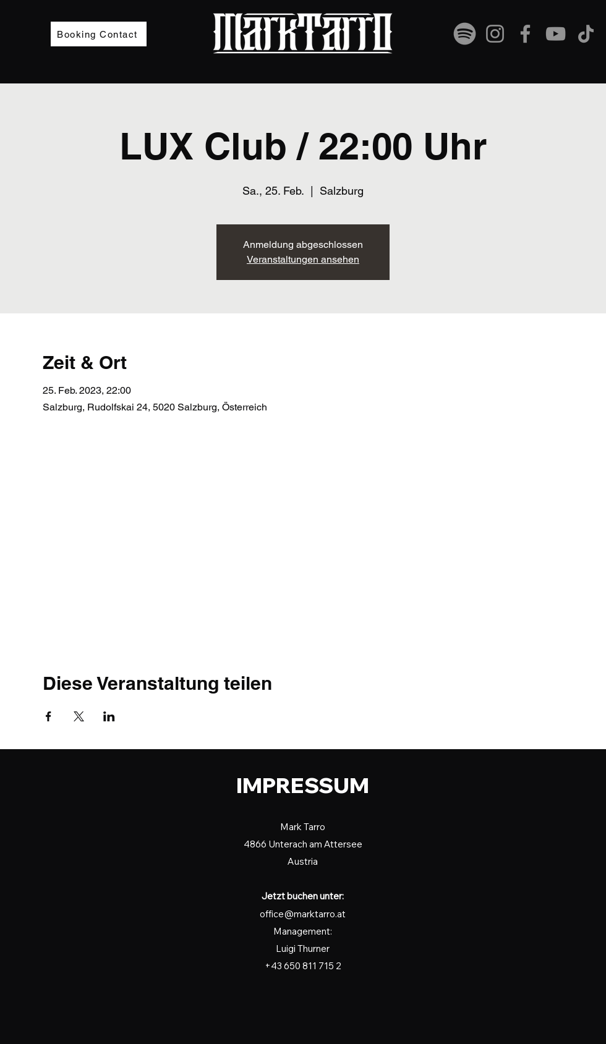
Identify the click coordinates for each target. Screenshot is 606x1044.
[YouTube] (556, 34)
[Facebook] (525, 34)
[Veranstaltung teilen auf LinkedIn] (109, 716)
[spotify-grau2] (465, 34)
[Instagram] (495, 34)
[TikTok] (586, 34)
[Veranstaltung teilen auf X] (79, 716)
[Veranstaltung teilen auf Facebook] (48, 716)
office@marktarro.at (303, 914)
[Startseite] (80, 797)
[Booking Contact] (99, 34)
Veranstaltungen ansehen (303, 259)
